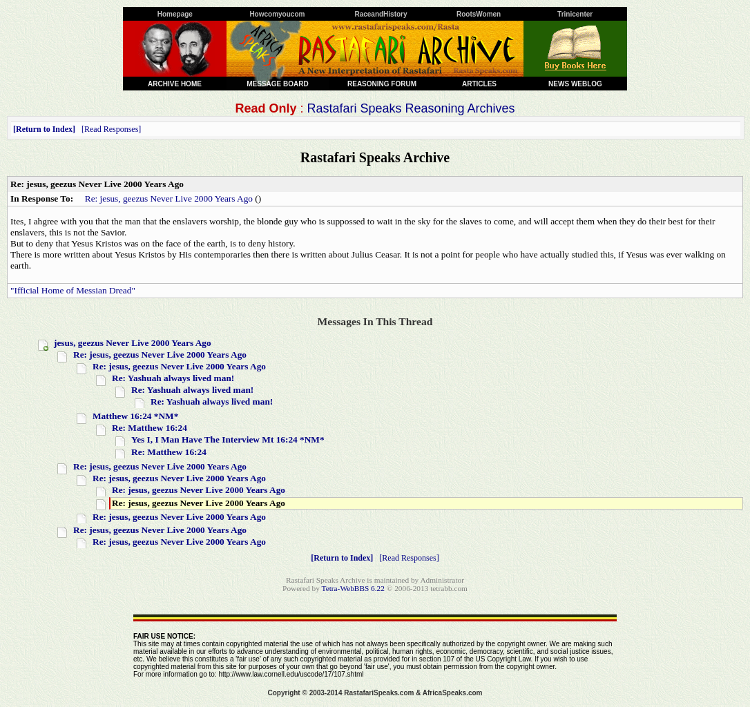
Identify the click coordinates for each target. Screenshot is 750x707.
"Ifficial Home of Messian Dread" (72, 290)
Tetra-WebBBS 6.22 (353, 588)
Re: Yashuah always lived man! (173, 378)
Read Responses (111, 129)
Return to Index (44, 129)
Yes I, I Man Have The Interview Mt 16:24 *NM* (228, 439)
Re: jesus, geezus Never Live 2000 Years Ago (169, 198)
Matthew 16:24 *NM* (135, 416)
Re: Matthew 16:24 (149, 428)
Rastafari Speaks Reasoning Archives (411, 108)
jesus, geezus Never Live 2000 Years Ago (132, 343)
